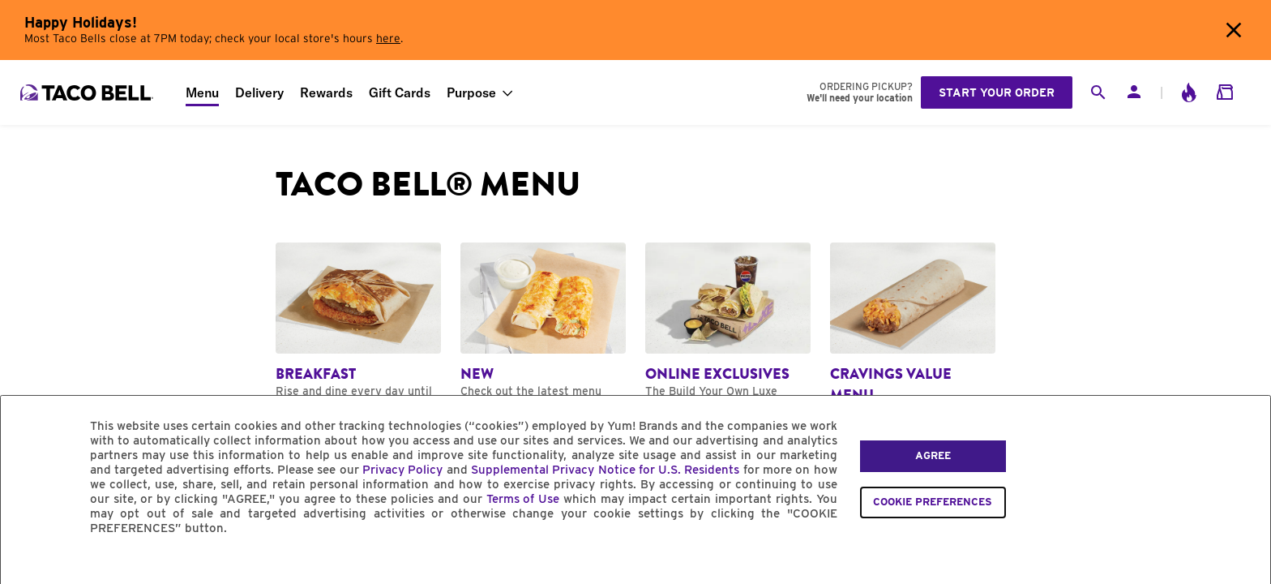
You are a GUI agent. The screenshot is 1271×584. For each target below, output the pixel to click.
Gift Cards (399, 92)
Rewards (326, 92)
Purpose (471, 92)
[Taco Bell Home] (88, 92)
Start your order (997, 92)
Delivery (259, 92)
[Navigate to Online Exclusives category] (728, 335)
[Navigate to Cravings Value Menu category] (912, 338)
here (388, 39)
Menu (202, 92)
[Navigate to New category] (543, 328)
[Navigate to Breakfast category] (358, 328)
